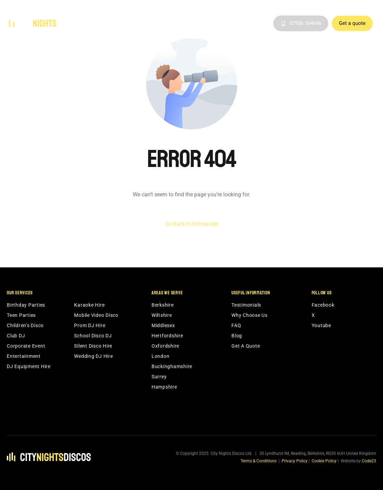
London (161, 356)
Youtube (321, 325)
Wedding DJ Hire (93, 356)
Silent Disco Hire (93, 346)
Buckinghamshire (172, 366)
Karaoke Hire (89, 305)
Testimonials (240, 23)
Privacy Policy (295, 461)
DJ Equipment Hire (29, 366)
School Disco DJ (93, 335)
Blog (265, 23)
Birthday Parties (26, 305)
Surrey (159, 376)
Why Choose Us (203, 23)
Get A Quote (245, 346)
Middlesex (163, 325)
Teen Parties (21, 315)
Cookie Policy (324, 461)
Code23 (369, 461)
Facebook (323, 305)
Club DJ (16, 335)
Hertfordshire (167, 335)
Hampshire (164, 387)
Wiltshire (162, 315)
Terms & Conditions (258, 461)
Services (120, 23)
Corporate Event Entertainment (26, 351)
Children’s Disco (25, 325)
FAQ (236, 325)
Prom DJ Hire (89, 325)
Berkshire (163, 305)
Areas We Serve (160, 23)
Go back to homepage (191, 224)
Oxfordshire (165, 346)
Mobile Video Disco (96, 315)
